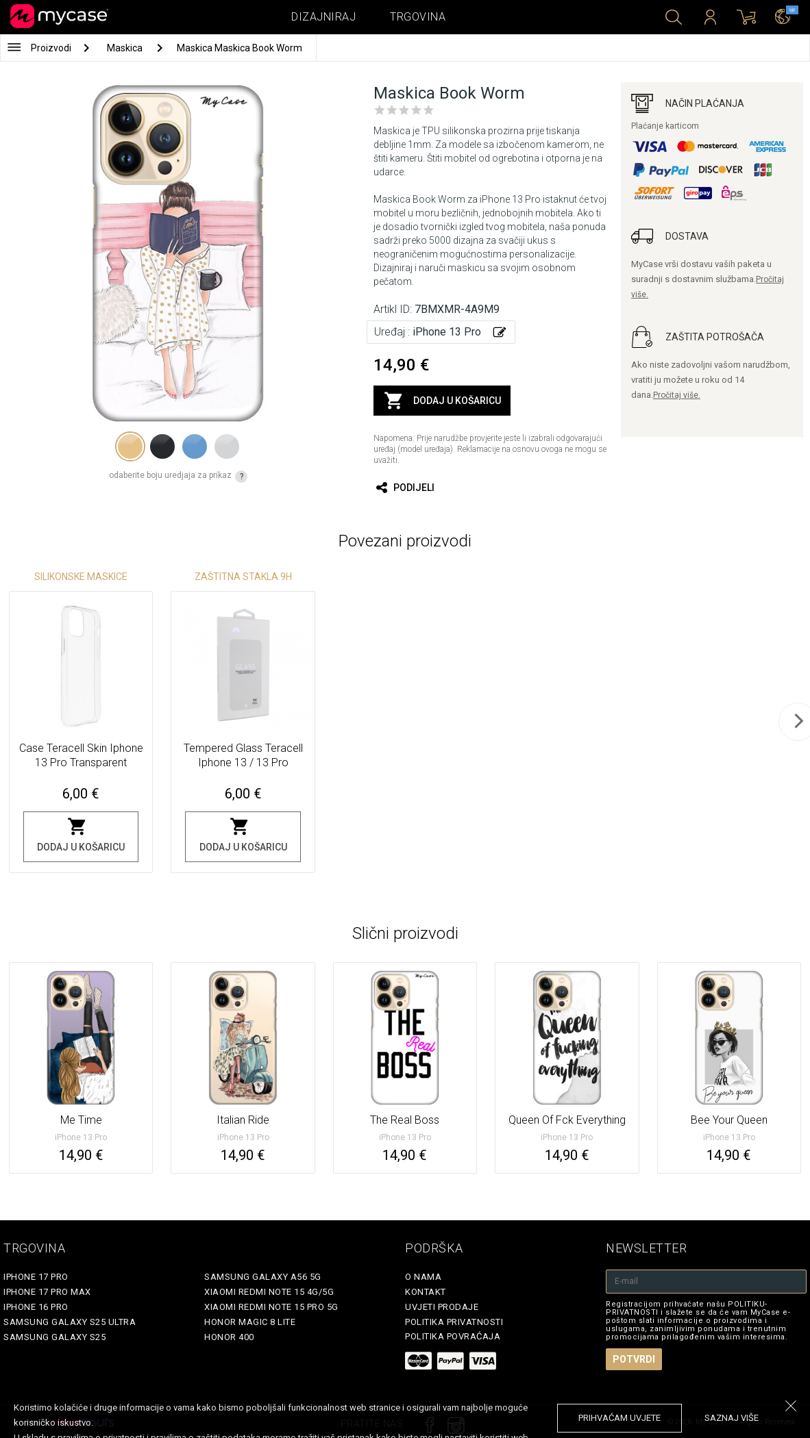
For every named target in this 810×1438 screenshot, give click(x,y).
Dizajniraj (323, 16)
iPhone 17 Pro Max (47, 1292)
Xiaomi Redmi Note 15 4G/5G (269, 1292)
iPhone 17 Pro (36, 1277)
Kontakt (425, 1292)
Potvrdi (634, 1359)
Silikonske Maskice (80, 576)
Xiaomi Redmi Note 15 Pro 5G (271, 1307)
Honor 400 (229, 1337)
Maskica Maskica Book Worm (239, 47)
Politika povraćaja (452, 1336)
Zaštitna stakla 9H (243, 576)
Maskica (126, 47)
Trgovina (417, 16)
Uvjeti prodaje (441, 1307)
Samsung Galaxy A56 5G (262, 1277)
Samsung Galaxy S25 (54, 1337)
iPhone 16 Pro (36, 1307)
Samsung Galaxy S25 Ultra (69, 1322)
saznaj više (731, 1418)
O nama (423, 1277)
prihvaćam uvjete (619, 1418)
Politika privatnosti (454, 1322)
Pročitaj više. (676, 395)
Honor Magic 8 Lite (249, 1322)
